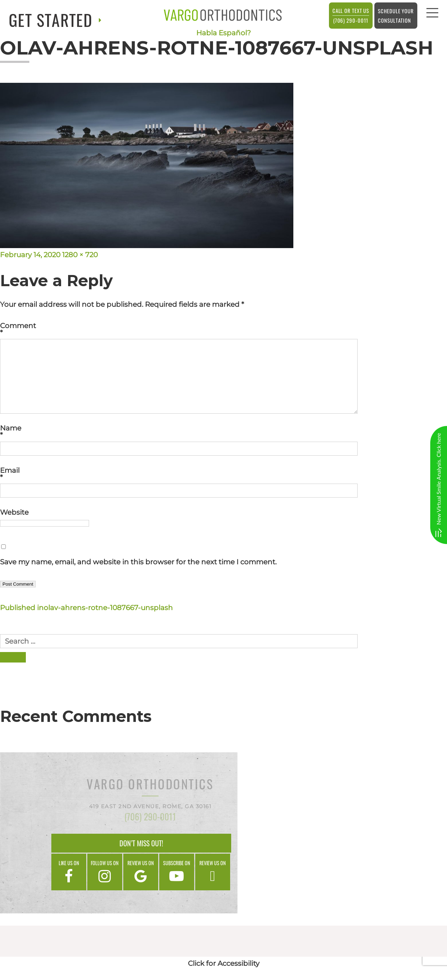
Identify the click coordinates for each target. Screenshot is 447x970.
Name (223, 432)
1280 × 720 (80, 255)
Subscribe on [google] (176, 871)
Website (14, 512)
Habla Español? (223, 33)
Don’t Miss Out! (141, 843)
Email (223, 474)
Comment (223, 329)
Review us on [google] (140, 871)
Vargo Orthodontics (150, 784)
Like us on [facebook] (68, 871)
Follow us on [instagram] (104, 871)
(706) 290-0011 (350, 15)
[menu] (432, 14)
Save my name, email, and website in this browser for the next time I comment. (138, 561)
